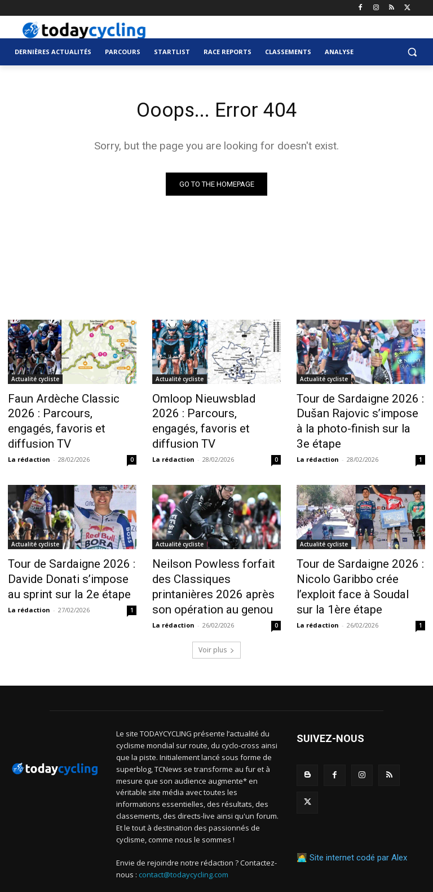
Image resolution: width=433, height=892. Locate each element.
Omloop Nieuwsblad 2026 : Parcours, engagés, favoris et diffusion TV (214, 412)
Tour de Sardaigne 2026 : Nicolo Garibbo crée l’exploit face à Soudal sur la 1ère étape (355, 560)
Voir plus (216, 618)
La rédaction (29, 438)
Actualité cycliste (35, 381)
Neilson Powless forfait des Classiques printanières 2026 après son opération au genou (215, 554)
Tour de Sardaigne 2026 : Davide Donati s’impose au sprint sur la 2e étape (64, 554)
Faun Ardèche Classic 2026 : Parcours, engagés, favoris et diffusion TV (69, 412)
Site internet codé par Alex (358, 797)
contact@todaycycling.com (183, 843)
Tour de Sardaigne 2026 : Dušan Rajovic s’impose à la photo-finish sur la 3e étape (355, 412)
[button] (412, 52)
